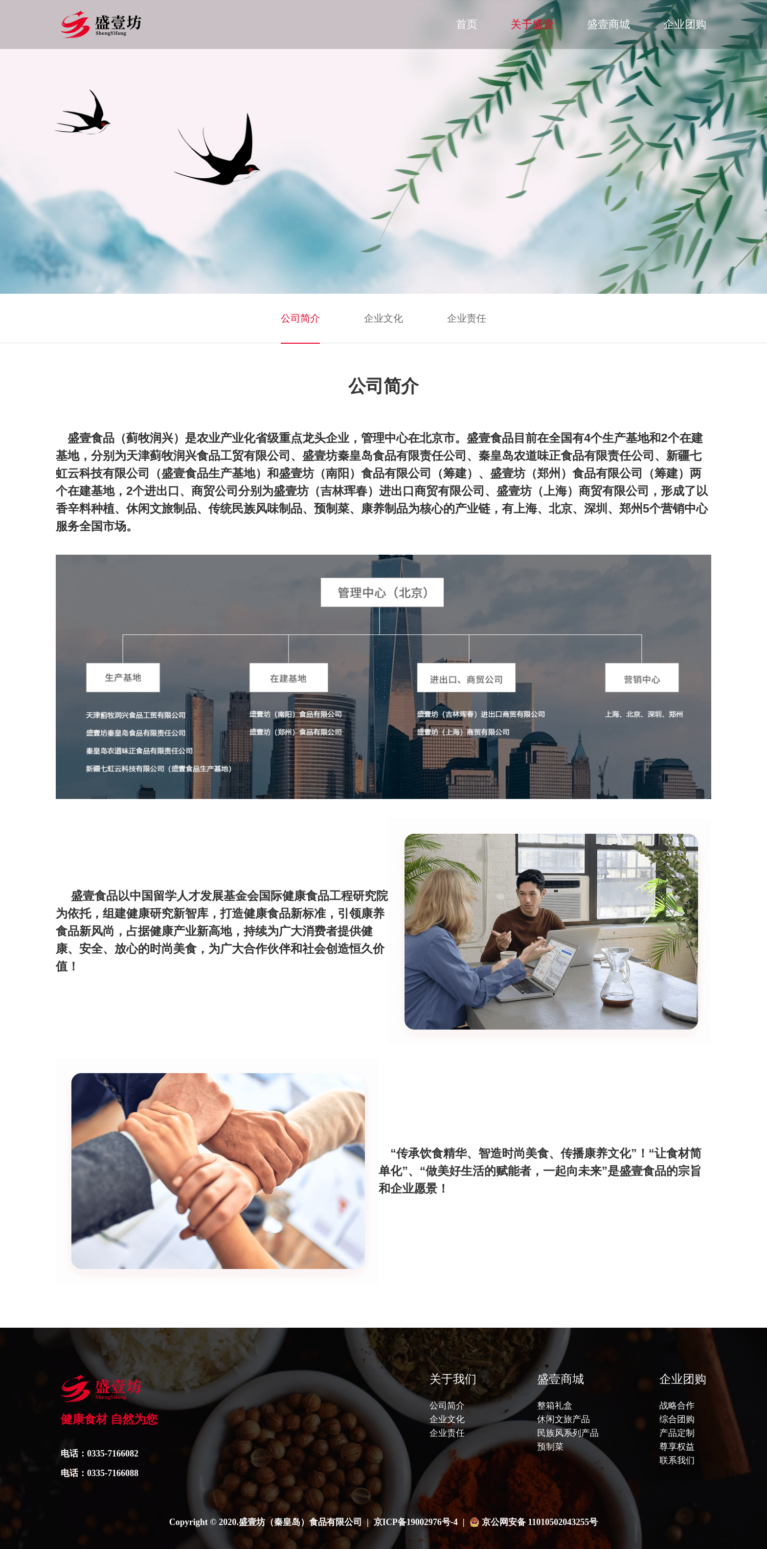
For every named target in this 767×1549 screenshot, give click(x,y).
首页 (466, 24)
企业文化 (383, 318)
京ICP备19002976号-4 (416, 1522)
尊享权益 (677, 1447)
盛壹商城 (608, 24)
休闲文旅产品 (563, 1419)
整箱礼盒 (554, 1405)
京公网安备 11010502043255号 (540, 1522)
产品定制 (677, 1433)
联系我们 (677, 1460)
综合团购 (677, 1419)
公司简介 (300, 318)
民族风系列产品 (568, 1433)
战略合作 (677, 1405)
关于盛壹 (532, 24)
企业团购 (684, 24)
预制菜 (550, 1447)
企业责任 (466, 318)
